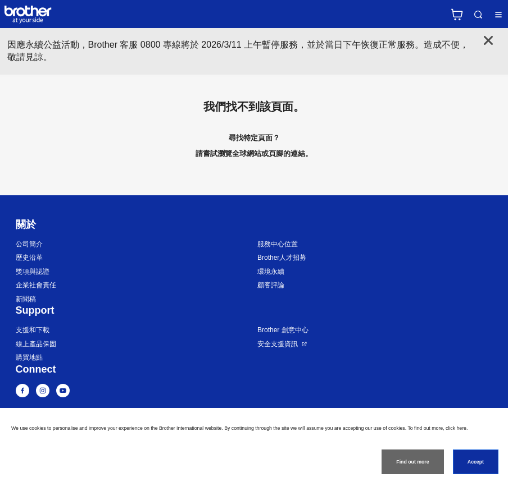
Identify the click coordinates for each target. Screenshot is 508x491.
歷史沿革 (29, 257)
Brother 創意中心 (283, 330)
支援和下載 (32, 330)
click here (456, 428)
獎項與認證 (32, 272)
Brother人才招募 (281, 257)
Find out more (412, 462)
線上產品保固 (36, 344)
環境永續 (270, 272)
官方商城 (457, 14)
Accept (476, 462)
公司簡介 (29, 244)
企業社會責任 (36, 285)
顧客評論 (270, 285)
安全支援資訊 (277, 344)
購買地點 (29, 357)
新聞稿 (26, 299)
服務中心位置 (277, 244)
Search (478, 14)
